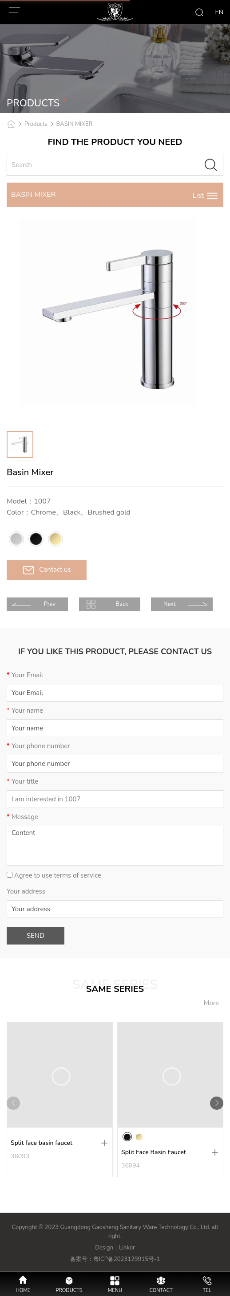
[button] (216, 1103)
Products (36, 124)
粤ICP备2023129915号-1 (126, 1259)
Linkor (127, 1248)
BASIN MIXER (74, 124)
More (211, 1003)
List (205, 195)
